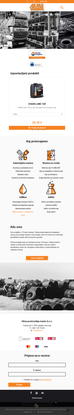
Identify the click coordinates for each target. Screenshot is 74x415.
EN (34, 1)
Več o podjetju (37, 258)
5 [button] (41, 130)
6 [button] (44, 130)
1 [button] (29, 130)
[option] (37, 30)
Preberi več (28, 412)
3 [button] (35, 130)
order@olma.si (38, 331)
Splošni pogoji (37, 398)
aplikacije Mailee (45, 380)
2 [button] (32, 130)
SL (27, 1)
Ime (37, 361)
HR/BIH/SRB (43, 1)
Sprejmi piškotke (46, 412)
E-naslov (37, 370)
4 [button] (38, 130)
